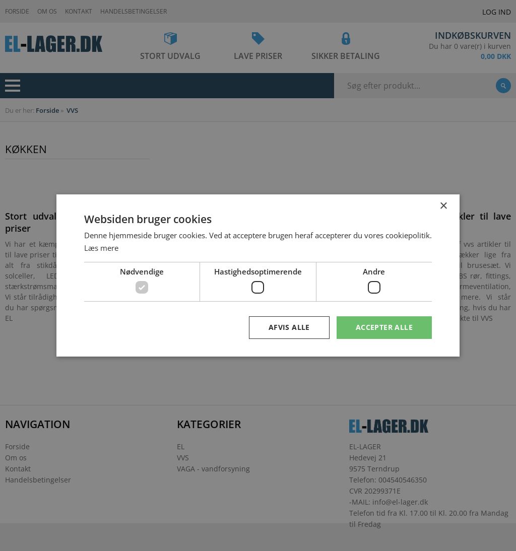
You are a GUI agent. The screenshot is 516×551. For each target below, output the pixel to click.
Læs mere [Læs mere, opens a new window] (101, 248)
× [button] (443, 206)
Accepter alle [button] (384, 327)
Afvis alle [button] (289, 327)
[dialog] (258, 275)
